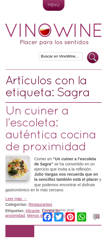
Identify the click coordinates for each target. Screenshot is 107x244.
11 (97, 216)
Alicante (33, 210)
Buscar (93, 58)
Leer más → (16, 198)
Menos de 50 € (40, 215)
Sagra (61, 215)
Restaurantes (40, 204)
